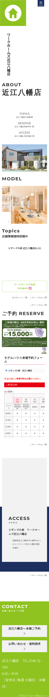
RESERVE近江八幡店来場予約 (24, 125)
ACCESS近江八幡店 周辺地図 (24, 134)
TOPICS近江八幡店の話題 (24, 115)
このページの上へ (38, 297)
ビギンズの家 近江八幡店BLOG (24, 248)
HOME (21, 678)
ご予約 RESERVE (23, 313)
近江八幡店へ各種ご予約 (26, 608)
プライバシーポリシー (32, 673)
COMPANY (38, 678)
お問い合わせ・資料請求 (26, 624)
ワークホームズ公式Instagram (24, 286)
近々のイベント (19, 297)
